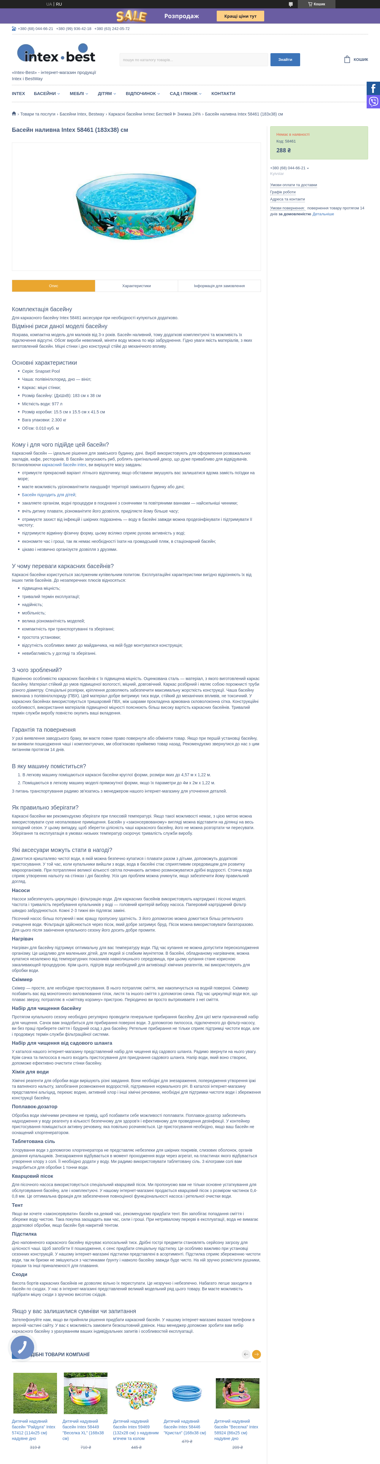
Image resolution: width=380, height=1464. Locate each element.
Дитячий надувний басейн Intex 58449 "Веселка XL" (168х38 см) (83, 1430)
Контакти (223, 93)
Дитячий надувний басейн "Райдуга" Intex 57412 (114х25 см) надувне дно (33, 1430)
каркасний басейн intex (64, 464)
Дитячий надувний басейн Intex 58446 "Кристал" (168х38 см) (185, 1427)
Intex (18, 93)
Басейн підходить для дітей (48, 494)
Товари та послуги (37, 114)
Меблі (77, 93)
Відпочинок (141, 93)
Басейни (45, 93)
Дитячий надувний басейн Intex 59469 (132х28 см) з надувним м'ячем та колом (136, 1430)
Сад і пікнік (183, 93)
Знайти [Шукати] (285, 59)
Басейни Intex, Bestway (82, 114)
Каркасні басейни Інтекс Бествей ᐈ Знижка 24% (155, 114)
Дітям (105, 93)
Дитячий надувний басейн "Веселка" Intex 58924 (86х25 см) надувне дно (236, 1430)
